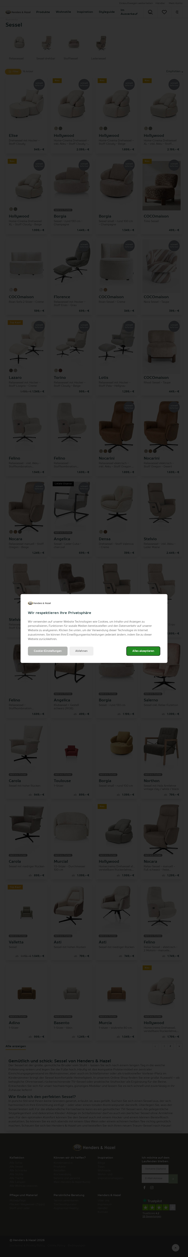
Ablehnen (81, 651)
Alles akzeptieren (143, 651)
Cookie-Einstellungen (48, 651)
